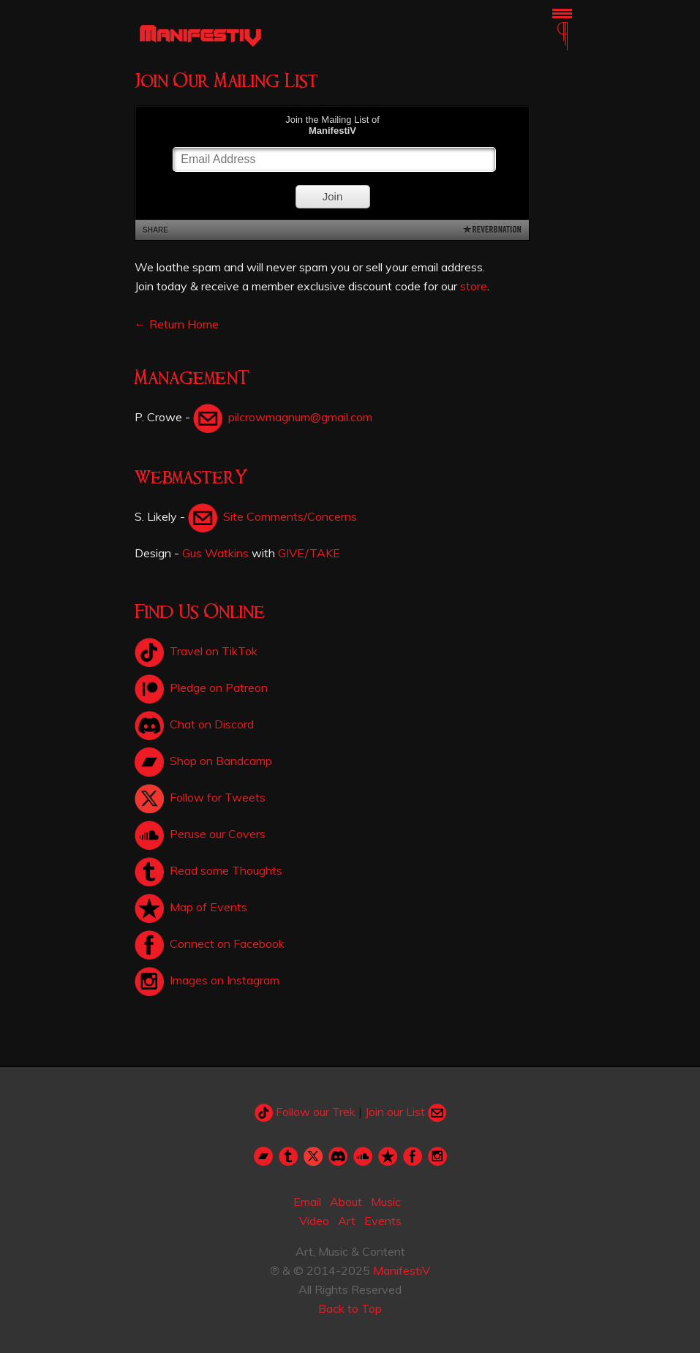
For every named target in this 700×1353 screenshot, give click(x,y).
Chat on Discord (194, 724)
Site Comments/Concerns (272, 516)
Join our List (405, 1111)
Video (314, 1220)
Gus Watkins (215, 553)
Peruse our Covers (200, 833)
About (346, 1201)
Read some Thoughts (208, 870)
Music (386, 1201)
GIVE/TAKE (309, 553)
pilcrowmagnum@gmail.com (282, 417)
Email (307, 1201)
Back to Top (350, 1308)
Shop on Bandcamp (203, 760)
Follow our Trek (305, 1111)
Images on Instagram (207, 980)
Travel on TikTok (196, 651)
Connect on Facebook (210, 943)
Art (346, 1220)
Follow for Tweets (200, 797)
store (473, 286)
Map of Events (191, 907)
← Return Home (177, 324)
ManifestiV (401, 1270)
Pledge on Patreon (201, 687)
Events (383, 1220)
